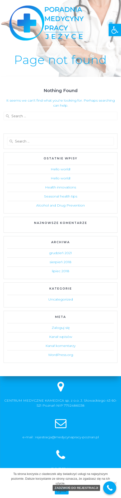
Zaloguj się (61, 327)
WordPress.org (60, 355)
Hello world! (61, 169)
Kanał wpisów (60, 337)
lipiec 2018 (60, 271)
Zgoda (61, 491)
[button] (115, 30)
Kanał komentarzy (60, 346)
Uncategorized (60, 299)
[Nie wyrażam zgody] (115, 483)
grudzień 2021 (60, 253)
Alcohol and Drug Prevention (60, 205)
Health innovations (60, 187)
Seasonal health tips (60, 196)
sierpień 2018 (60, 262)
